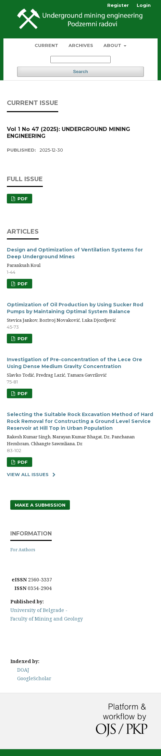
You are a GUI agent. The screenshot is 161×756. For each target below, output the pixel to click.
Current (46, 45)
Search (80, 71)
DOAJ (23, 669)
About (113, 45)
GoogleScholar (34, 678)
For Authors (22, 549)
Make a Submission (40, 505)
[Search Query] (80, 59)
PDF (22, 198)
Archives (81, 45)
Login (144, 5)
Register (118, 5)
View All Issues (28, 474)
